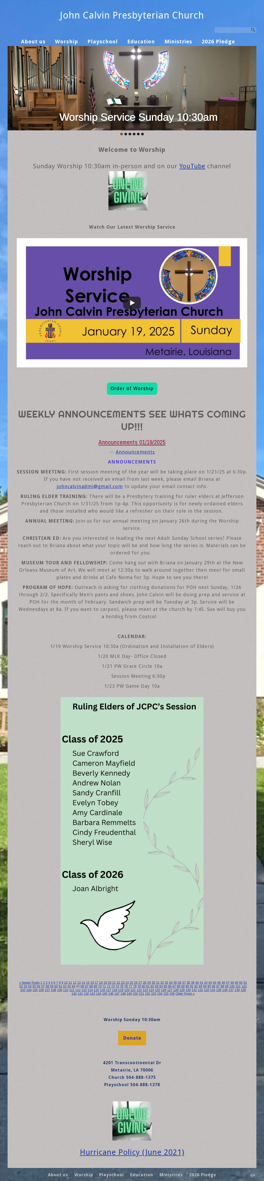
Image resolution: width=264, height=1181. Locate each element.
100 (231, 986)
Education (141, 41)
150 (135, 993)
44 (214, 983)
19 (105, 983)
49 (236, 983)
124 (151, 990)
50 (241, 983)
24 (127, 983)
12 (74, 983)
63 (69, 986)
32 (162, 983)
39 (192, 983)
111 (71, 990)
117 (108, 990)
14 (83, 983)
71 (104, 986)
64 (73, 986)
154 (159, 993)
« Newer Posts (29, 983)
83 (156, 986)
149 (129, 993)
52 (21, 986)
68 (91, 986)
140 (74, 993)
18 (100, 983)
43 (210, 983)
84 (161, 986)
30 (153, 983)
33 (166, 983)
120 (127, 990)
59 (51, 986)
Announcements (135, 452)
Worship (66, 41)
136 (225, 990)
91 (191, 986)
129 (182, 990)
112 (78, 990)
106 (41, 990)
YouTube (192, 166)
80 (143, 986)
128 (176, 990)
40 (197, 983)
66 (82, 986)
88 (178, 986)
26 (136, 983)
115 (96, 990)
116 (102, 990)
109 (59, 990)
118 (114, 990)
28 (144, 983)
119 (120, 990)
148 (123, 993)
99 (226, 986)
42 (205, 983)
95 (209, 986)
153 (153, 993)
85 (165, 986)
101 (238, 986)
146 (110, 993)
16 (92, 983)
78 (134, 986)
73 (113, 986)
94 (204, 986)
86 (170, 986)
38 (188, 983)
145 (104, 993)
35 (175, 983)
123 (145, 990)
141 (80, 993)
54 (29, 986)
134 (212, 990)
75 (121, 986)
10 (66, 983)
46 (223, 983)
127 (169, 990)
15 (87, 983)
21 (114, 983)
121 (133, 990)
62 (65, 986)
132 (200, 990)
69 (95, 986)
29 (149, 983)
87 (174, 986)
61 (60, 986)
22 (118, 983)
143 (92, 993)
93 (200, 986)
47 (227, 983)
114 (90, 990)
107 (47, 990)
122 (139, 990)
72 (108, 986)
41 (201, 983)
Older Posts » (185, 993)
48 (232, 983)
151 (141, 993)
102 (244, 986)
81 (148, 986)
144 (98, 993)
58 (47, 986)
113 (84, 990)
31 (158, 983)
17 (96, 983)
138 (237, 990)
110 (65, 990)
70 (99, 986)
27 (140, 983)
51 (245, 983)
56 (38, 986)
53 (25, 986)
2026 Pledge (218, 41)
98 (222, 986)
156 (172, 993)
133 (206, 990)
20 (109, 983)
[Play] (132, 303)
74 (117, 986)
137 (231, 990)
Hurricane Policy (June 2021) (132, 1152)
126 (163, 990)
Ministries (178, 41)
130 (188, 990)
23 (122, 983)
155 (166, 993)
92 (196, 986)
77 (130, 986)
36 (179, 983)
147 (117, 993)
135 (218, 990)
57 (43, 986)
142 (86, 993)
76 (126, 986)
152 (147, 993)
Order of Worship (132, 388)
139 (243, 990)
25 (131, 983)
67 (86, 986)
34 (171, 983)
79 (139, 986)
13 (79, 983)
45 (219, 983)
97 (217, 986)
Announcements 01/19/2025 (132, 442)
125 (157, 990)
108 (53, 990)
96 (213, 986)
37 (184, 983)
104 (29, 990)
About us (33, 41)
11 (70, 983)
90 (187, 986)
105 (35, 990)
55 (34, 986)
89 (183, 986)
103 (22, 990)
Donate (132, 1038)
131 (194, 990)
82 (152, 986)
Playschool (102, 41)
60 (56, 986)
